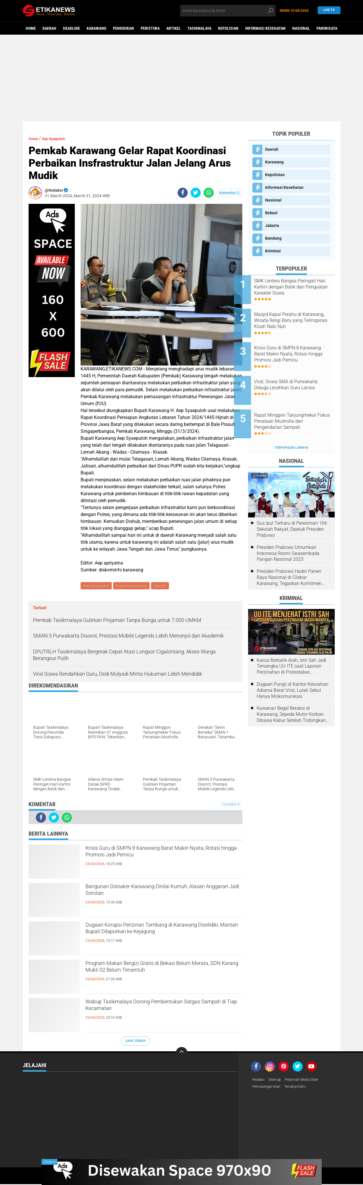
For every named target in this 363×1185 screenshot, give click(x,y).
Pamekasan (194, 1133)
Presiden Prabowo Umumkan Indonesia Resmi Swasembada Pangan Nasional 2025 (288, 531)
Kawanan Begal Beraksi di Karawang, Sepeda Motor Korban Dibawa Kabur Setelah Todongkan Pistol (291, 692)
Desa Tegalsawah (93, 1095)
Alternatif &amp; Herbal (100, 1080)
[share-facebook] (183, 193)
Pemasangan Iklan (269, 1088)
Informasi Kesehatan (265, 28)
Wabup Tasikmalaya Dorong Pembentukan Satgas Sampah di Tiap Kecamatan (154, 1008)
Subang (30, 1156)
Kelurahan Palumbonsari (47, 1118)
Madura (190, 1125)
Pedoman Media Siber (308, 1080)
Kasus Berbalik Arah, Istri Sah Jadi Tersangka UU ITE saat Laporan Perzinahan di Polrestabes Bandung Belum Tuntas (291, 644)
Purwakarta (88, 1148)
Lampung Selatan (92, 1125)
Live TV (327, 10)
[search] (227, 10)
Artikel (173, 28)
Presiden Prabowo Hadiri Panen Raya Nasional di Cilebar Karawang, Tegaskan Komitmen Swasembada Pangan (289, 555)
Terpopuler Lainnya (291, 426)
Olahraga (139, 1133)
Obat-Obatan (88, 1133)
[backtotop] (181, 1053)
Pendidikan (123, 28)
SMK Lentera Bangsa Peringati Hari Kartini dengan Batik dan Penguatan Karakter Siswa (299, 287)
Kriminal (273, 251)
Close (49, 1162)
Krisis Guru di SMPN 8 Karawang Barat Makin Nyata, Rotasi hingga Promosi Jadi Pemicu (159, 855)
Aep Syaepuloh (61, 138)
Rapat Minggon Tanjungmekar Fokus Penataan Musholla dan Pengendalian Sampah (299, 403)
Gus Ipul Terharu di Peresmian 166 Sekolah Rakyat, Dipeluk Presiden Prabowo (292, 507)
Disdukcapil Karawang (205, 1095)
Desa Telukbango (146, 1095)
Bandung (273, 238)
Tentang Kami (302, 1088)
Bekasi (271, 212)
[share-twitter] (196, 193)
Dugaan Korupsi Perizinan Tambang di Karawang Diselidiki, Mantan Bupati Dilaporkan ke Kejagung (161, 937)
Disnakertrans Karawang (47, 1103)
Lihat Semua (135, 1042)
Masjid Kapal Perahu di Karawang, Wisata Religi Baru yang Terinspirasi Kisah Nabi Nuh (298, 316)
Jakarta (272, 225)
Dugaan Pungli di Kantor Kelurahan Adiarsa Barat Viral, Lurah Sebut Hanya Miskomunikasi (292, 668)
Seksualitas (195, 1148)
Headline (71, 28)
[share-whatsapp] (209, 193)
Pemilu (82, 1141)
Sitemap (277, 1080)
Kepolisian (228, 28)
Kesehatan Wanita (200, 1118)
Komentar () (229, 193)
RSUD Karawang (145, 1148)
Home (31, 28)
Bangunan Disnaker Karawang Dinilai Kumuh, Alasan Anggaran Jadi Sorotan (158, 893)
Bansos (30, 1088)
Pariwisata (327, 28)
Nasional (301, 28)
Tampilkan (231, 805)
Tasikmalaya (199, 28)
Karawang (96, 28)
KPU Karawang (90, 1110)
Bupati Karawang (133, 586)
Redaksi (259, 1080)
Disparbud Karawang (96, 1103)
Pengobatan (194, 1141)
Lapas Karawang (145, 1125)
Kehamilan (193, 1110)
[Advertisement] (181, 78)
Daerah (49, 28)
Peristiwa (150, 28)
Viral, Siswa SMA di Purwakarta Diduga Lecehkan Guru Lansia (298, 374)
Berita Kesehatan (146, 1088)
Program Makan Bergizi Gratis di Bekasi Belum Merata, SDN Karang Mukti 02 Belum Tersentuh (161, 970)
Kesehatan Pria (144, 1118)
